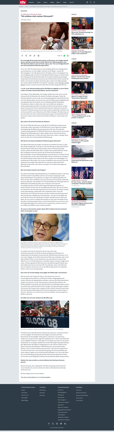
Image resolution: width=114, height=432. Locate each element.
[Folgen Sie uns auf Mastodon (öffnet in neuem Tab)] (61, 423)
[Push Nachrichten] (94, 2)
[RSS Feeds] (65, 423)
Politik (26, 6)
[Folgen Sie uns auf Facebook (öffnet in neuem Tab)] (48, 423)
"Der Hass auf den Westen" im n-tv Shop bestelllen (35, 377)
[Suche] (91, 2)
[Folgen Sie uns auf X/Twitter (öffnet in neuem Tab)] (52, 423)
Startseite (21, 6)
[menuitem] (34, 2)
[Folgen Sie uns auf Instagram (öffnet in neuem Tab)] (57, 423)
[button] (45, 37)
